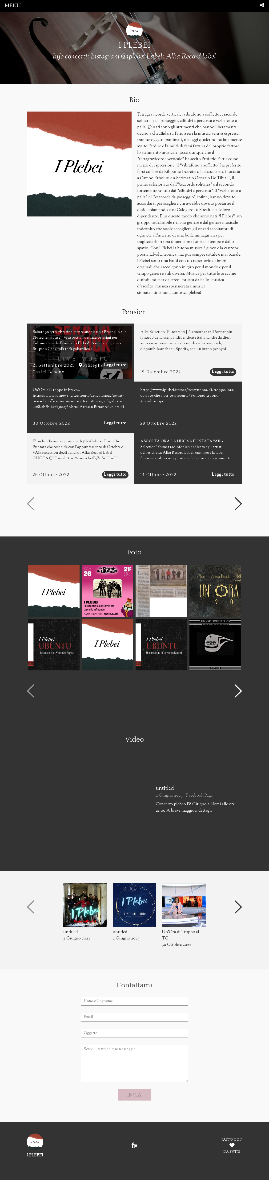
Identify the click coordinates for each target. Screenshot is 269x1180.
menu (13, 5)
